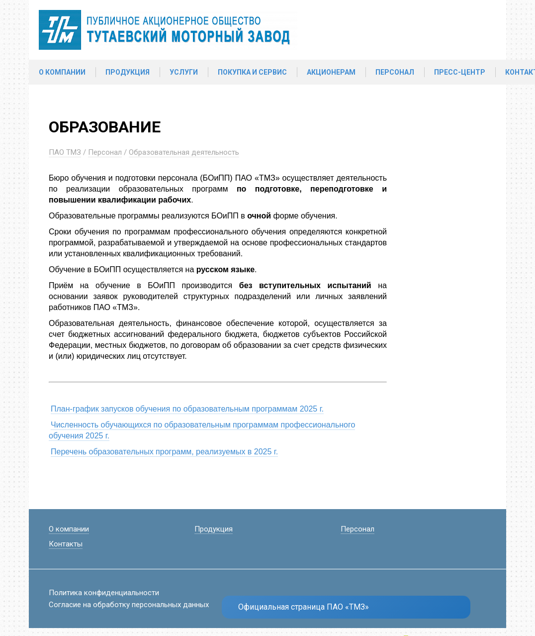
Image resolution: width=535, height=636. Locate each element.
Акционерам (331, 72)
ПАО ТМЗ (65, 152)
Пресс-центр (459, 72)
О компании (62, 72)
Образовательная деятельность (184, 152)
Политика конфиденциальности (104, 592)
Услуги (184, 72)
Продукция (127, 72)
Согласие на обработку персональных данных (129, 604)
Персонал (394, 72)
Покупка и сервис (252, 72)
